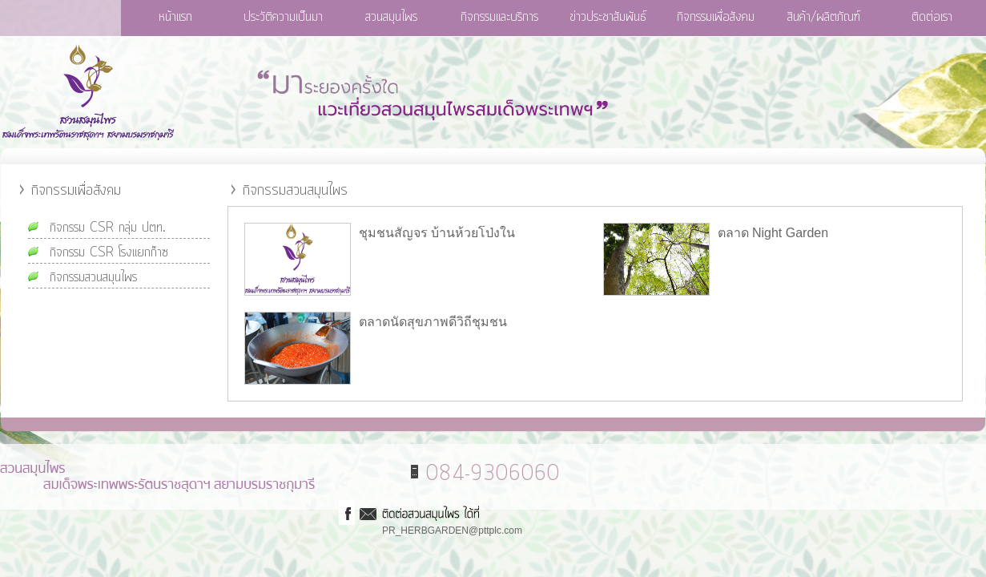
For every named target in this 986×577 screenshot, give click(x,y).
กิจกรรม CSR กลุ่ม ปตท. (108, 227)
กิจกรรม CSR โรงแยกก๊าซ (109, 252)
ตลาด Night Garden (773, 233)
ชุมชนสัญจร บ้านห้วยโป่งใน (437, 233)
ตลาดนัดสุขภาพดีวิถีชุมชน (433, 322)
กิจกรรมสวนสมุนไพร (93, 277)
